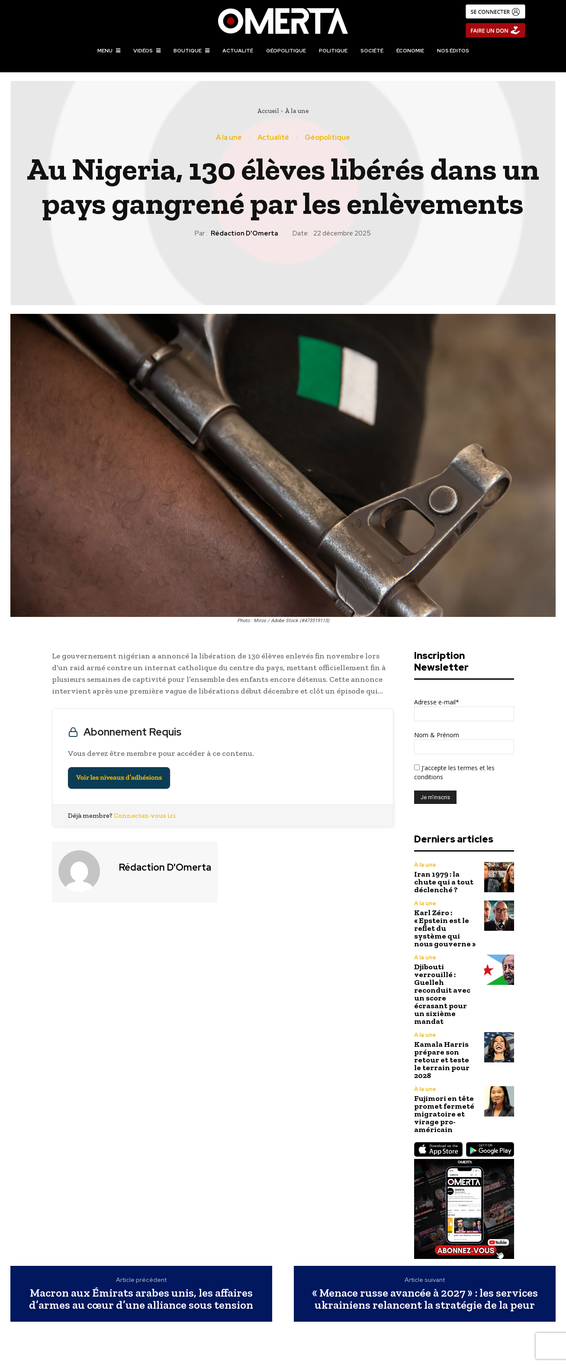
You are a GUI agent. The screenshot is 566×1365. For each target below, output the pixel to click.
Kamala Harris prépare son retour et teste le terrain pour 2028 (442, 1059)
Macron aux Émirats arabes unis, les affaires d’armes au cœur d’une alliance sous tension (141, 1299)
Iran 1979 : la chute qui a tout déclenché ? (443, 881)
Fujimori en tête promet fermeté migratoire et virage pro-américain (444, 1114)
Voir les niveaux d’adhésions (119, 778)
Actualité (273, 137)
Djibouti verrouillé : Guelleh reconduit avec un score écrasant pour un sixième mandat (442, 994)
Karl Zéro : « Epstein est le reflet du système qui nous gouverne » (445, 928)
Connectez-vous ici (145, 815)
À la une (297, 111)
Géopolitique (327, 137)
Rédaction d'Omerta (244, 233)
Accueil (268, 111)
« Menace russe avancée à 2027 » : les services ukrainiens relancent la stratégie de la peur (425, 1299)
